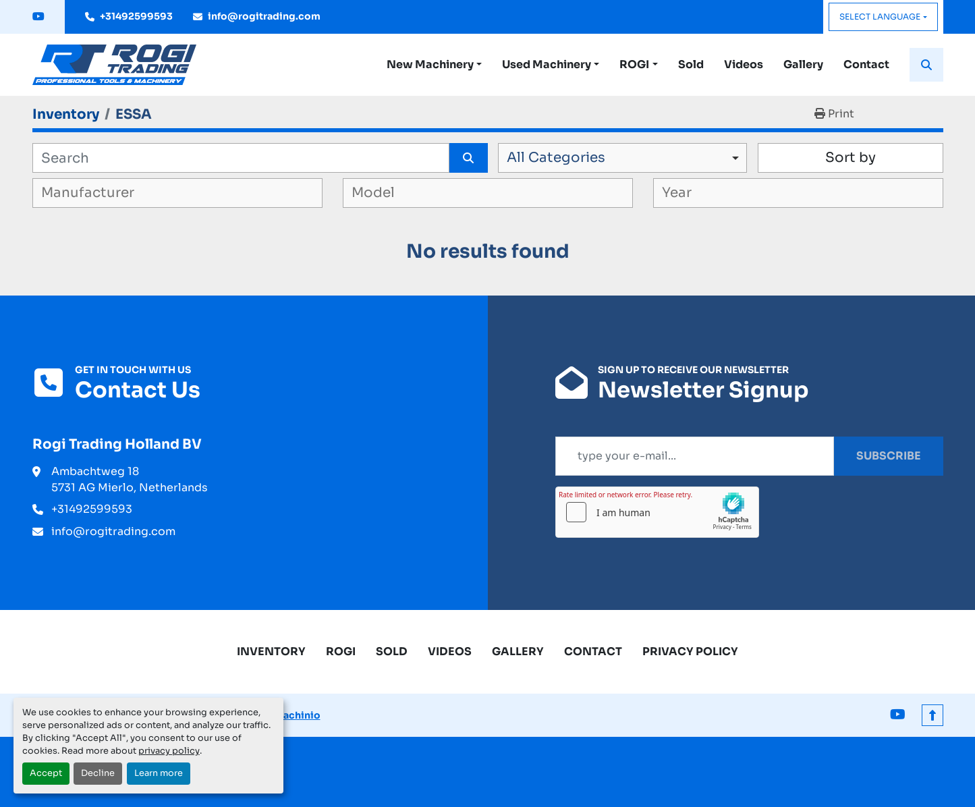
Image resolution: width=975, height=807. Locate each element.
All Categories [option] (556, 157)
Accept (46, 773)
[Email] (694, 456)
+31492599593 (136, 16)
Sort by (850, 157)
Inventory (271, 651)
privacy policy (169, 751)
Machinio (297, 715)
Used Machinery (546, 64)
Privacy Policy (690, 651)
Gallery (803, 64)
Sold (691, 64)
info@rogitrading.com (264, 16)
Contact (866, 64)
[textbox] (107, 193)
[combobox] (622, 158)
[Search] (241, 158)
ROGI (634, 64)
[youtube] (38, 17)
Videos (743, 64)
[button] (434, 65)
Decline (98, 773)
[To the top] (932, 715)
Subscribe (888, 456)
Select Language (879, 16)
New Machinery (430, 64)
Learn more (158, 773)
